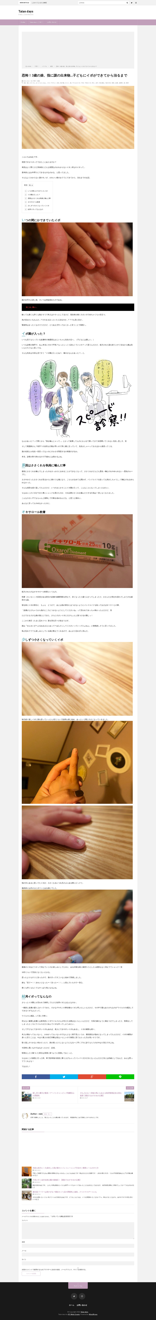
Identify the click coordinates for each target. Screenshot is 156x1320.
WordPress (93, 1314)
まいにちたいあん (41, 82)
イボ (48, 82)
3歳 (27, 82)
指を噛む (102, 82)
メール (24, 1250)
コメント (25, 1220)
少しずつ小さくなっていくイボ (37, 205)
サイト (24, 1259)
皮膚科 (121, 82)
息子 (97, 82)
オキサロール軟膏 (32, 202)
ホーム (71, 1305)
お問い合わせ (51, 22)
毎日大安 (108, 82)
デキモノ (53, 82)
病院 (38, 81)
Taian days (25, 11)
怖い (93, 82)
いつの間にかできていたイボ (36, 191)
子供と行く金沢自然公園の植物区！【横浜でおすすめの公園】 (57, 1180)
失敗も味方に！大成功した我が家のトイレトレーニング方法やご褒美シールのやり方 (65, 1168)
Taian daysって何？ (36, 22)
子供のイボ (88, 82)
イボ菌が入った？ (32, 194)
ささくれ (32, 82)
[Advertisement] (78, 49)
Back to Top (78, 1286)
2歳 (25, 82)
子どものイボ (76, 82)
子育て (35, 81)
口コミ (67, 82)
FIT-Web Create (74, 1314)
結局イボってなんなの (34, 209)
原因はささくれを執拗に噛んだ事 (38, 198)
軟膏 (127, 82)
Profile (23, 22)
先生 (58, 82)
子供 (82, 82)
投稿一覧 (47, 1114)
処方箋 (62, 82)
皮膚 (116, 82)
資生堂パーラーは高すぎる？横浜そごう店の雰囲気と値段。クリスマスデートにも (65, 1192)
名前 (23, 1242)
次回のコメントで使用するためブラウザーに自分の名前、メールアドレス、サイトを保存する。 (54, 1269)
